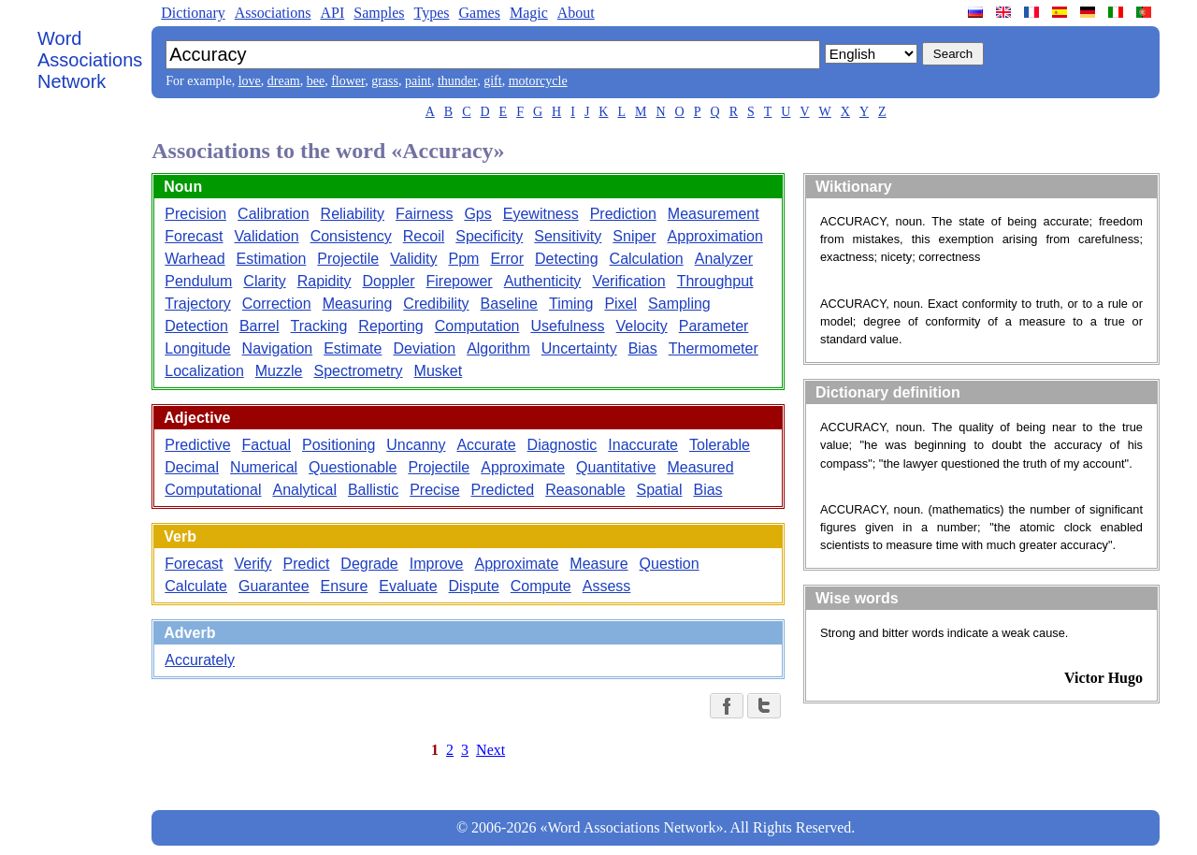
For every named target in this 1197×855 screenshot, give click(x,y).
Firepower (459, 281)
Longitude (197, 348)
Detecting (566, 259)
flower (348, 81)
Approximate (523, 467)
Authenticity (543, 281)
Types (431, 13)
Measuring (358, 304)
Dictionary (192, 13)
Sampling (679, 304)
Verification (628, 281)
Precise (434, 490)
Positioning (338, 445)
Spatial (660, 490)
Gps (477, 214)
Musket (438, 371)
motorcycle (538, 81)
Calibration (273, 214)
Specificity (489, 236)
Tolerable (719, 445)
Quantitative (616, 467)
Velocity (642, 326)
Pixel (620, 304)
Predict (306, 564)
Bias (642, 348)
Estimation (272, 259)
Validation (267, 236)
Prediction (623, 214)
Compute (541, 586)
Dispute (474, 586)
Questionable (353, 467)
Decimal (192, 467)
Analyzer (724, 259)
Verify (253, 564)
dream (283, 81)
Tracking (319, 326)
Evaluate (408, 586)
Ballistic (373, 490)
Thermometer (713, 348)
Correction (276, 304)
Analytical (304, 490)
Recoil (423, 236)
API (332, 13)
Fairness (424, 214)
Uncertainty (579, 348)
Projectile (348, 259)
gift (492, 81)
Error (507, 259)
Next (490, 750)
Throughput (715, 281)
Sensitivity (567, 236)
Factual (266, 445)
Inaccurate (643, 445)
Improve (437, 564)
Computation (477, 326)
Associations (273, 13)
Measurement (713, 214)
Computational (213, 490)
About (576, 13)
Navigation (277, 348)
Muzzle (279, 371)
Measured (700, 467)
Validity (413, 259)
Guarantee (274, 586)
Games (478, 13)
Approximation (715, 236)
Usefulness (567, 326)
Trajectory (198, 304)
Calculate (196, 586)
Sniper (634, 236)
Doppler (388, 281)
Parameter (714, 326)
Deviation (424, 348)
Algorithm (498, 348)
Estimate (353, 348)
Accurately (200, 660)
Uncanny (415, 445)
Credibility (436, 304)
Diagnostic (562, 445)
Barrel (259, 326)
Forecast (194, 236)
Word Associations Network (89, 60)
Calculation (647, 259)
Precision (195, 214)
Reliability (352, 214)
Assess (607, 586)
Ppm (464, 259)
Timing (571, 304)
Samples (378, 13)
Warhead (194, 259)
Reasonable (585, 490)
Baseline (509, 304)
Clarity (264, 281)
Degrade (368, 564)
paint (418, 81)
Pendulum (198, 281)
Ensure (344, 586)
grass (384, 81)
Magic (529, 13)
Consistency (351, 236)
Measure (598, 564)
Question (669, 564)
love (249, 81)
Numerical (263, 467)
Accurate (485, 445)
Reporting (390, 326)
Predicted (503, 490)
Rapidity (324, 281)
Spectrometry (357, 371)
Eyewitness (541, 214)
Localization (204, 371)
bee (315, 81)
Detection (196, 326)
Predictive (197, 445)
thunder (457, 81)
